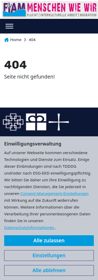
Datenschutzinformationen (29, 227)
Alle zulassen (49, 240)
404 (32, 39)
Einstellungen (48, 255)
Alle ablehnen (49, 270)
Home (12, 39)
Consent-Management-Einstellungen (54, 193)
